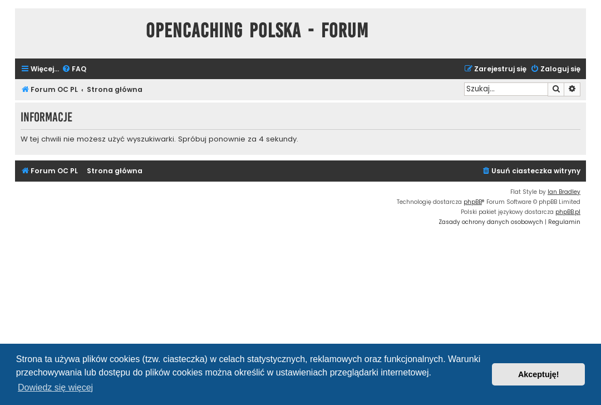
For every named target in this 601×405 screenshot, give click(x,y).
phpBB (473, 202)
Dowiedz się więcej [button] (55, 387)
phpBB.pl (567, 212)
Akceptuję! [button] (538, 374)
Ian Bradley (564, 192)
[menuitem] (74, 69)
